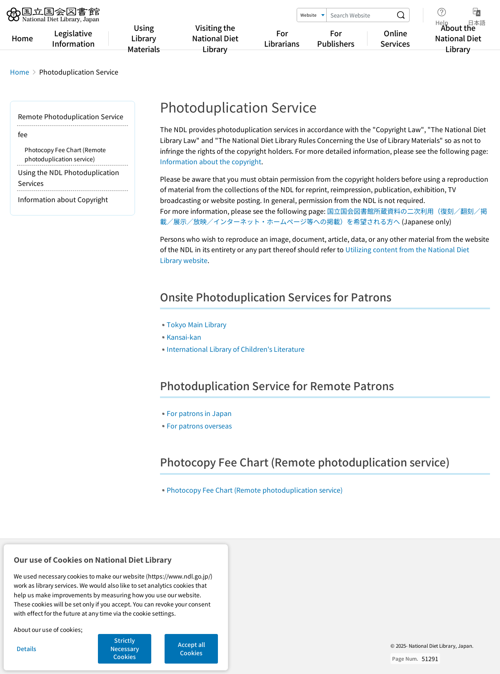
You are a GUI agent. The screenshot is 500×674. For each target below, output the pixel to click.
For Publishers (336, 38)
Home (22, 38)
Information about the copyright (210, 161)
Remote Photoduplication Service (70, 116)
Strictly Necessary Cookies (124, 648)
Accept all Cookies (191, 648)
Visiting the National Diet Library (215, 38)
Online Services (395, 38)
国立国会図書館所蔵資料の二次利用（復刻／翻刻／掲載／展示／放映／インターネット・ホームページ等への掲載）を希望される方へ (323, 216)
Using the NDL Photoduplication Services (68, 177)
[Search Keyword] (359, 15)
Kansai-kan (184, 337)
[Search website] (400, 15)
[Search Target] (312, 15)
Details (26, 648)
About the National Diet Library (458, 38)
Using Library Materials (144, 38)
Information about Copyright (63, 199)
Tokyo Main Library (196, 324)
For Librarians (282, 38)
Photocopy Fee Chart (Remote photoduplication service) (254, 490)
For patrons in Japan (199, 413)
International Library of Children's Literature (236, 349)
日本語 (476, 15)
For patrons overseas (199, 426)
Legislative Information (73, 38)
